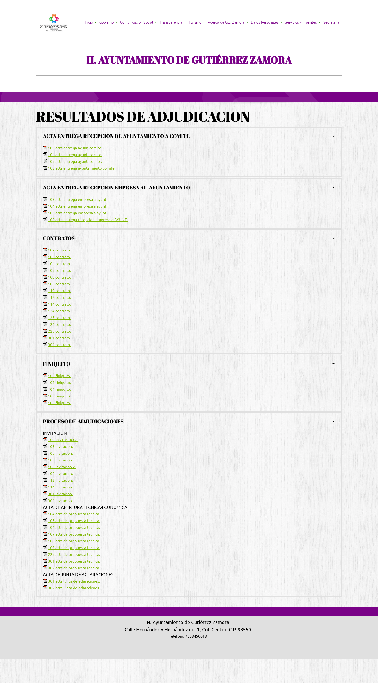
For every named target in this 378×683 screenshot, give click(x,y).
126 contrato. (59, 324)
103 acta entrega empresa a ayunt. (77, 199)
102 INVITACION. (63, 440)
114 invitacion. (60, 487)
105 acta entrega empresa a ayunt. (77, 213)
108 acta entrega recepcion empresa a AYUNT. (88, 219)
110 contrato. (59, 290)
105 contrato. (59, 270)
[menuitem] (89, 23)
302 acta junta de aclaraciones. (74, 588)
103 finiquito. (59, 382)
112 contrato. (59, 297)
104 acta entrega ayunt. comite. (75, 155)
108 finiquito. (59, 403)
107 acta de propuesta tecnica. (74, 534)
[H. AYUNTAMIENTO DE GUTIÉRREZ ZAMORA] (54, 23)
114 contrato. (59, 304)
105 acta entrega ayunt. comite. (75, 161)
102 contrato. (59, 250)
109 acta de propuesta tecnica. (74, 547)
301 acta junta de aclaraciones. (74, 581)
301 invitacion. (60, 494)
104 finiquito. (59, 389)
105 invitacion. (60, 453)
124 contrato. (59, 311)
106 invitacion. (60, 460)
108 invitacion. (60, 473)
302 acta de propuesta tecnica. (74, 568)
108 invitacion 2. (62, 467)
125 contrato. (59, 317)
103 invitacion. (60, 446)
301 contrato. (59, 338)
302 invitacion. (60, 500)
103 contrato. (59, 257)
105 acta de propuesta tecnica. (74, 520)
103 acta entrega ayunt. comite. (75, 148)
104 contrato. (59, 263)
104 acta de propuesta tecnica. (74, 514)
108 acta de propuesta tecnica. (74, 541)
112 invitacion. (60, 480)
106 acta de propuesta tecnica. (74, 527)
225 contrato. (59, 331)
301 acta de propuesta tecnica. (74, 561)
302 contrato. (59, 344)
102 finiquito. (59, 376)
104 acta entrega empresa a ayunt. (77, 206)
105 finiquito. (59, 396)
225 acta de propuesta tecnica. (74, 554)
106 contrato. (59, 277)
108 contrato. (59, 284)
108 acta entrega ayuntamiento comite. (81, 168)
